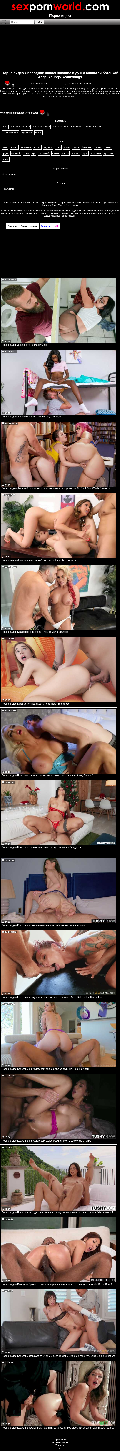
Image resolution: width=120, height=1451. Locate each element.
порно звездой (68, 215)
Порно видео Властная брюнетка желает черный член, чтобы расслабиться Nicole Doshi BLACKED (59, 1284)
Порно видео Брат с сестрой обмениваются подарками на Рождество (42, 847)
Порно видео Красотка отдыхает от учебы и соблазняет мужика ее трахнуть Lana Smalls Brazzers (58, 1356)
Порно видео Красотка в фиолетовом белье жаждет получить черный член (45, 1069)
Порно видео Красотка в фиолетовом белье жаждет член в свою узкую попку (46, 1140)
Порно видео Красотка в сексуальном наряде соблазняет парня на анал (44, 925)
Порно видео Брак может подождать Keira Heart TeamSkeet (36, 703)
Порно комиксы (60, 1442)
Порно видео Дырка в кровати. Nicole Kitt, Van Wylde (32, 416)
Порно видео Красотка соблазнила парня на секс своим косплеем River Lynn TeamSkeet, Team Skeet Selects (59, 1427)
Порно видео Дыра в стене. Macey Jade (25, 345)
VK (60, 1448)
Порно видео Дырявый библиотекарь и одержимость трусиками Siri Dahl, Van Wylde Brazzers (56, 488)
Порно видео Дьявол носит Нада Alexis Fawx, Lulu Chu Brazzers (39, 560)
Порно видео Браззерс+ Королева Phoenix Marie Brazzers (35, 632)
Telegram (60, 1445)
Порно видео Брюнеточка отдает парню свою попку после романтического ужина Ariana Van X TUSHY (59, 1212)
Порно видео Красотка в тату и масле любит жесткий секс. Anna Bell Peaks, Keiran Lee (52, 997)
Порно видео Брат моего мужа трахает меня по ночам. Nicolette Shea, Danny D (47, 775)
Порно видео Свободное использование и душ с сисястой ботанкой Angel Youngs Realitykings (60, 75)
